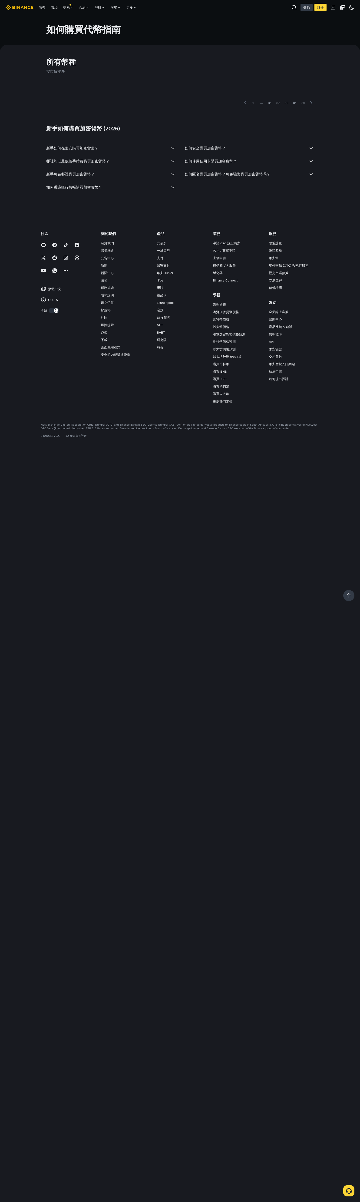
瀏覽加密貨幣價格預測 (229, 334)
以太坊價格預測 (224, 349)
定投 (160, 310)
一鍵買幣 (163, 250)
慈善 (160, 347)
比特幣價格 (221, 319)
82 (278, 103)
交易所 (162, 243)
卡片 (160, 280)
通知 (104, 332)
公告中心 (107, 258)
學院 (160, 288)
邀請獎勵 (275, 250)
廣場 (116, 7)
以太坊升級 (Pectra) (227, 356)
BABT (161, 332)
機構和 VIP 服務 (224, 265)
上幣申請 (219, 258)
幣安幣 (274, 258)
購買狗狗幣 (221, 386)
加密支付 (163, 265)
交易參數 (275, 356)
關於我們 (107, 243)
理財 (100, 7)
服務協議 (107, 288)
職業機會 (107, 250)
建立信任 (107, 303)
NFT (160, 325)
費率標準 (275, 334)
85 (303, 103)
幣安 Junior (165, 273)
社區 (104, 317)
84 (295, 103)
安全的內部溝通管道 (115, 355)
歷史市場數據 (278, 273)
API (271, 342)
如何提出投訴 (278, 379)
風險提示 (107, 325)
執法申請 (275, 371)
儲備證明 (275, 288)
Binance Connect (225, 280)
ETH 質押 (163, 317)
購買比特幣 (221, 364)
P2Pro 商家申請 (224, 250)
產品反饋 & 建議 (280, 327)
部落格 (106, 310)
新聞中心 (107, 273)
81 (270, 103)
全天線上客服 (278, 312)
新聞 (104, 265)
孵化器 (218, 273)
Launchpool (165, 303)
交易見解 (275, 280)
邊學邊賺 (219, 304)
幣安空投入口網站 (282, 364)
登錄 (306, 7)
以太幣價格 (221, 327)
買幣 (42, 7)
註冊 (320, 7)
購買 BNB (220, 371)
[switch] (54, 310)
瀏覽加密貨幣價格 (226, 312)
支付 (160, 258)
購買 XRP (219, 379)
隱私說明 (107, 295)
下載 (104, 340)
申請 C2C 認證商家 (226, 243)
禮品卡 (162, 295)
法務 (104, 280)
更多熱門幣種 (222, 401)
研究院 (162, 340)
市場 (54, 7)
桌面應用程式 (110, 347)
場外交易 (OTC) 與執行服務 (288, 265)
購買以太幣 (221, 394)
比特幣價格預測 (224, 342)
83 (286, 103)
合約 (84, 7)
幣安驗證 (275, 349)
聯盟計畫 (275, 243)
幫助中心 (275, 319)
